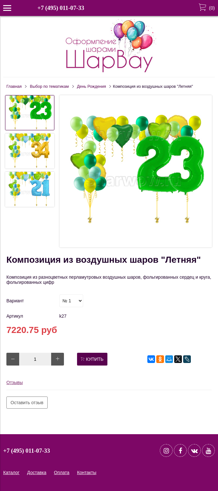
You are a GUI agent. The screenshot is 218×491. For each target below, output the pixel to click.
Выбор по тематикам (49, 86)
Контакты (86, 472)
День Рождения (91, 86)
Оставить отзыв (27, 402)
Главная (14, 86)
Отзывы (14, 382)
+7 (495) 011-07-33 (60, 7)
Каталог (11, 472)
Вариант (15, 300)
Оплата (61, 472)
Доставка (36, 472)
